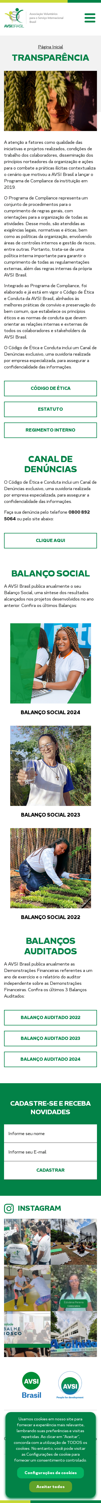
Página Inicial (50, 46)
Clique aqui (50, 540)
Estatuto (50, 409)
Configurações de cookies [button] (51, 1472)
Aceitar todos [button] (50, 1486)
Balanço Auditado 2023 (50, 1038)
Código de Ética (51, 388)
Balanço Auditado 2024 (50, 1059)
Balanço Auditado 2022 (50, 1017)
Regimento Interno (50, 430)
